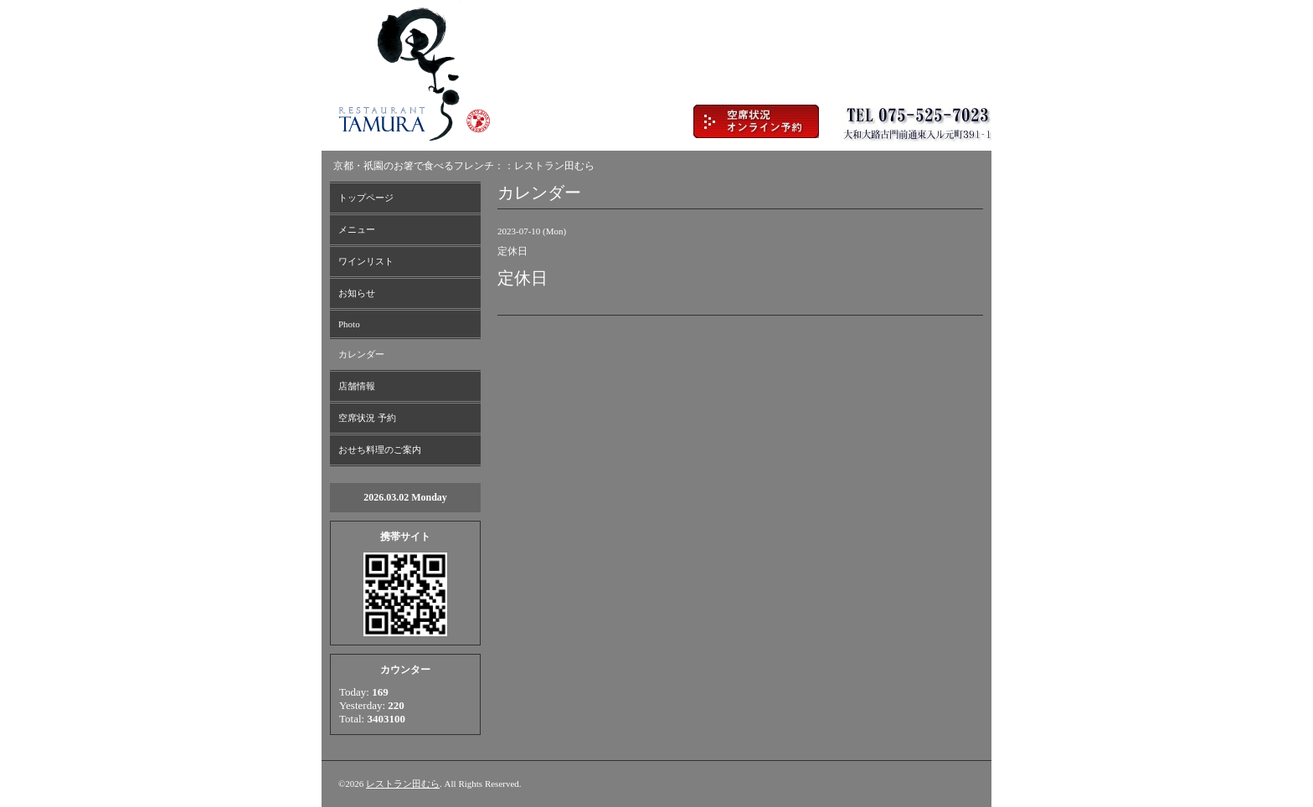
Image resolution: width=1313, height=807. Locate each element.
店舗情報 (356, 386)
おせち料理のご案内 (379, 450)
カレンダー (361, 354)
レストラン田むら (403, 784)
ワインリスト (366, 261)
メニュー (356, 229)
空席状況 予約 (367, 418)
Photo (349, 324)
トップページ (366, 198)
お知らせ (356, 293)
